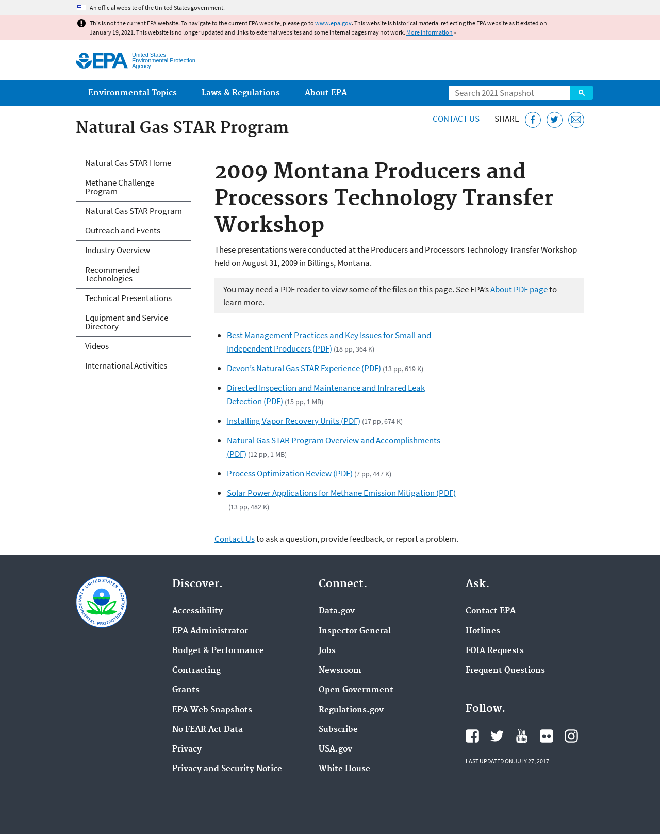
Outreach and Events (122, 230)
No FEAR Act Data (207, 730)
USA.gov (335, 749)
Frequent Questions (505, 670)
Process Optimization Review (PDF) (290, 473)
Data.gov (337, 611)
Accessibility (197, 611)
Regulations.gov (351, 710)
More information (429, 32)
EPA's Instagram (571, 736)
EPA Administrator (210, 631)
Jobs (327, 651)
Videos (97, 346)
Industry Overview (117, 250)
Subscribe (338, 730)
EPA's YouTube (522, 736)
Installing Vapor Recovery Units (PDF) (293, 420)
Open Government (356, 690)
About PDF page (519, 289)
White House (344, 769)
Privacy (187, 749)
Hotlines (483, 631)
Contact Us (456, 118)
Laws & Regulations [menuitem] (241, 93)
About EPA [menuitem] (326, 93)
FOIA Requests (495, 651)
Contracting (196, 670)
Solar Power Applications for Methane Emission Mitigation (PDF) (341, 492)
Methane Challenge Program (119, 187)
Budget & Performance (218, 651)
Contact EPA (491, 611)
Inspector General (355, 631)
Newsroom (340, 670)
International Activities (126, 365)
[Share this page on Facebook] (533, 120)
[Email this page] (576, 120)
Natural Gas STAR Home (128, 163)
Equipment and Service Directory (126, 322)
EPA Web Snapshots (212, 710)
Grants (186, 690)
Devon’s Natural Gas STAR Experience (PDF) (304, 368)
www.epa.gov (333, 23)
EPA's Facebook (472, 736)
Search (581, 93)
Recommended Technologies (112, 274)
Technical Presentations (128, 298)
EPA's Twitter (497, 736)
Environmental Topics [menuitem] (132, 93)
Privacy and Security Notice (227, 769)
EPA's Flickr (546, 736)
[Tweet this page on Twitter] (555, 120)
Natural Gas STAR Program (133, 210)
